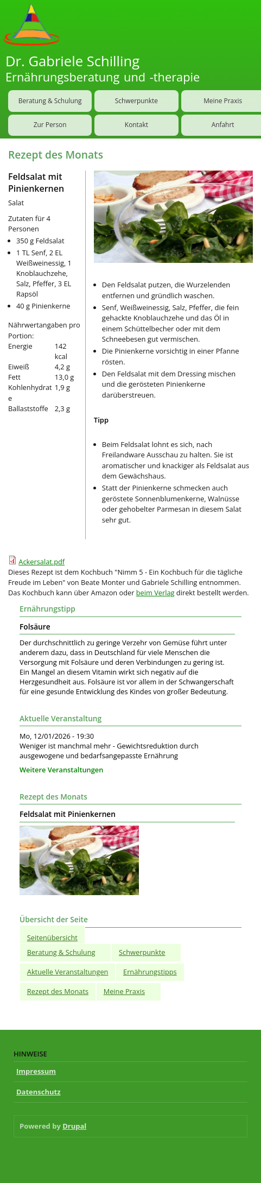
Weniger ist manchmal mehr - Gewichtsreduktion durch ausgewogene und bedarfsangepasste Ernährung (109, 750)
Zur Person (50, 124)
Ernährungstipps (150, 972)
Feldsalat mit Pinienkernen (68, 814)
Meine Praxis (124, 991)
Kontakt (136, 124)
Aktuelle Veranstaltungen (68, 972)
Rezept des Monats (57, 991)
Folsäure (35, 626)
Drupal (74, 1126)
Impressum (36, 1071)
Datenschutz (38, 1092)
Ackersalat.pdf (41, 562)
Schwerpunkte (136, 100)
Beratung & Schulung (50, 100)
